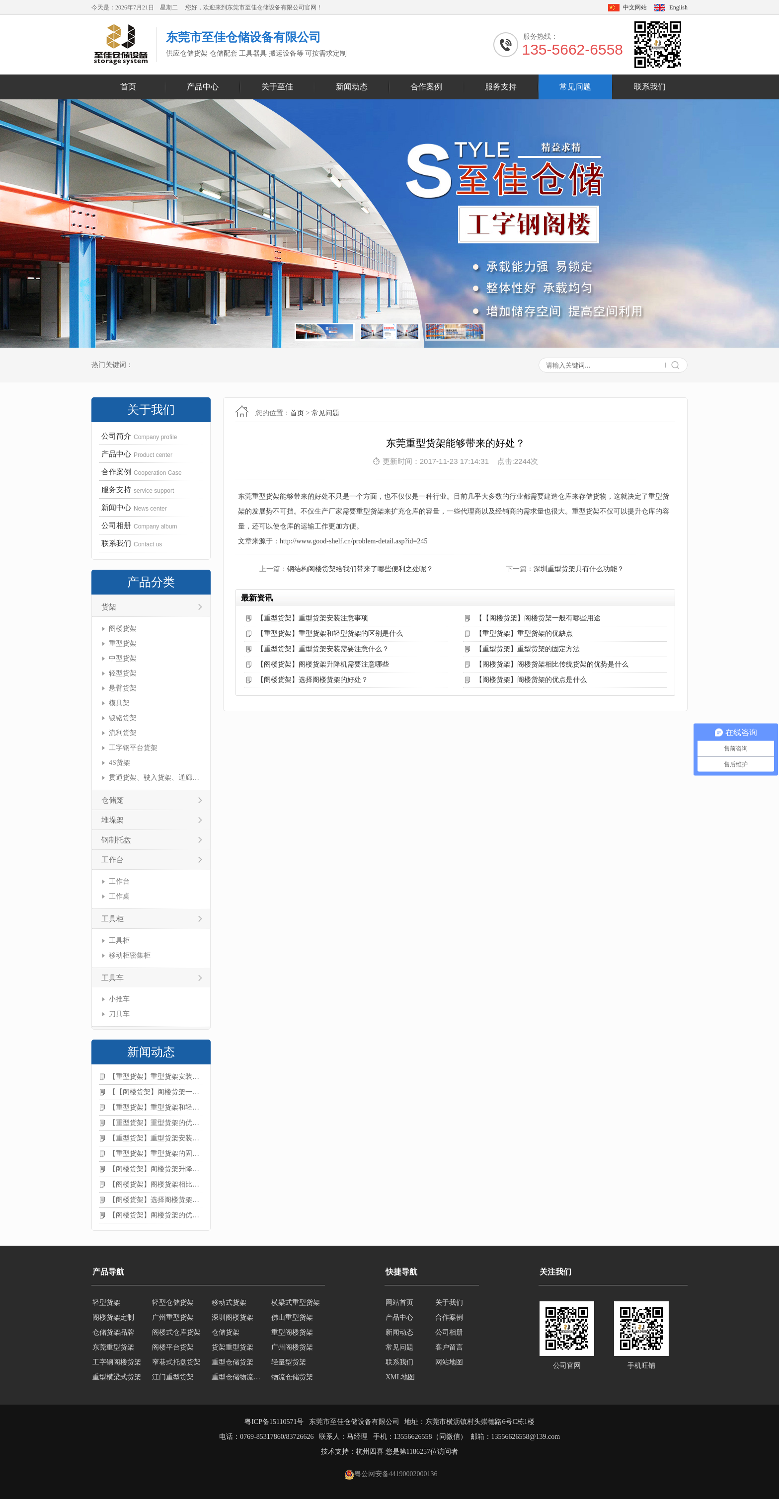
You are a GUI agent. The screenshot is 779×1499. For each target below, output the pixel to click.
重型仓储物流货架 (238, 1377)
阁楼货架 (123, 628)
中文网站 (635, 7)
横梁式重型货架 (295, 1302)
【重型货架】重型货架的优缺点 (156, 1122)
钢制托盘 (116, 840)
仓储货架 (225, 1332)
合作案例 (426, 86)
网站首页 (399, 1302)
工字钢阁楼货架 (116, 1362)
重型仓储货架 (232, 1362)
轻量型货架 (288, 1362)
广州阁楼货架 (292, 1347)
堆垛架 (112, 820)
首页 (128, 86)
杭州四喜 (370, 1451)
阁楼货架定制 (113, 1317)
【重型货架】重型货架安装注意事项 (156, 1076)
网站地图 (449, 1362)
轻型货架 (123, 673)
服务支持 (501, 86)
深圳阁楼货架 (232, 1317)
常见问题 (575, 86)
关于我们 (449, 1302)
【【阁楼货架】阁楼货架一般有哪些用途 (156, 1092)
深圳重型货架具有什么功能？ (579, 569)
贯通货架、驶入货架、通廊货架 (155, 777)
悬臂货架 (123, 688)
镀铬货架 (123, 718)
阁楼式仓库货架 (176, 1332)
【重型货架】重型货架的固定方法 (156, 1153)
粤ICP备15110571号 (274, 1421)
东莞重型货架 (113, 1347)
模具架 (119, 703)
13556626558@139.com (525, 1436)
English (678, 7)
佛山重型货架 (292, 1317)
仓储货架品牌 (113, 1332)
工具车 (112, 978)
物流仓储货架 (292, 1377)
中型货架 (123, 658)
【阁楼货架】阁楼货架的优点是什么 (156, 1215)
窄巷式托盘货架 (176, 1362)
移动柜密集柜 (130, 955)
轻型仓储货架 (173, 1302)
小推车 (119, 999)
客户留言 (449, 1347)
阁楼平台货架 (173, 1347)
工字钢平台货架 (133, 747)
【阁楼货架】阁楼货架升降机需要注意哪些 (156, 1169)
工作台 (112, 860)
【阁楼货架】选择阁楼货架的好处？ (156, 1199)
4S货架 (119, 762)
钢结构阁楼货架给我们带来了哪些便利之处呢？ (360, 569)
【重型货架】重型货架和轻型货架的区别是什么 (156, 1107)
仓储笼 (112, 800)
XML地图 (400, 1377)
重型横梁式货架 (116, 1377)
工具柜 (112, 919)
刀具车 (119, 1014)
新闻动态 (352, 86)
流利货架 (123, 733)
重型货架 (123, 643)
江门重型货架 (173, 1377)
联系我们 (650, 86)
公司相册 (449, 1332)
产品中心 (203, 86)
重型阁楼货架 (292, 1332)
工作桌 (119, 896)
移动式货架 (229, 1302)
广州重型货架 (173, 1317)
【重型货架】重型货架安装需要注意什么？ (156, 1138)
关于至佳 (277, 86)
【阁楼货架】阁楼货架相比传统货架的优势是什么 (156, 1184)
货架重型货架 (232, 1347)
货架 (108, 607)
